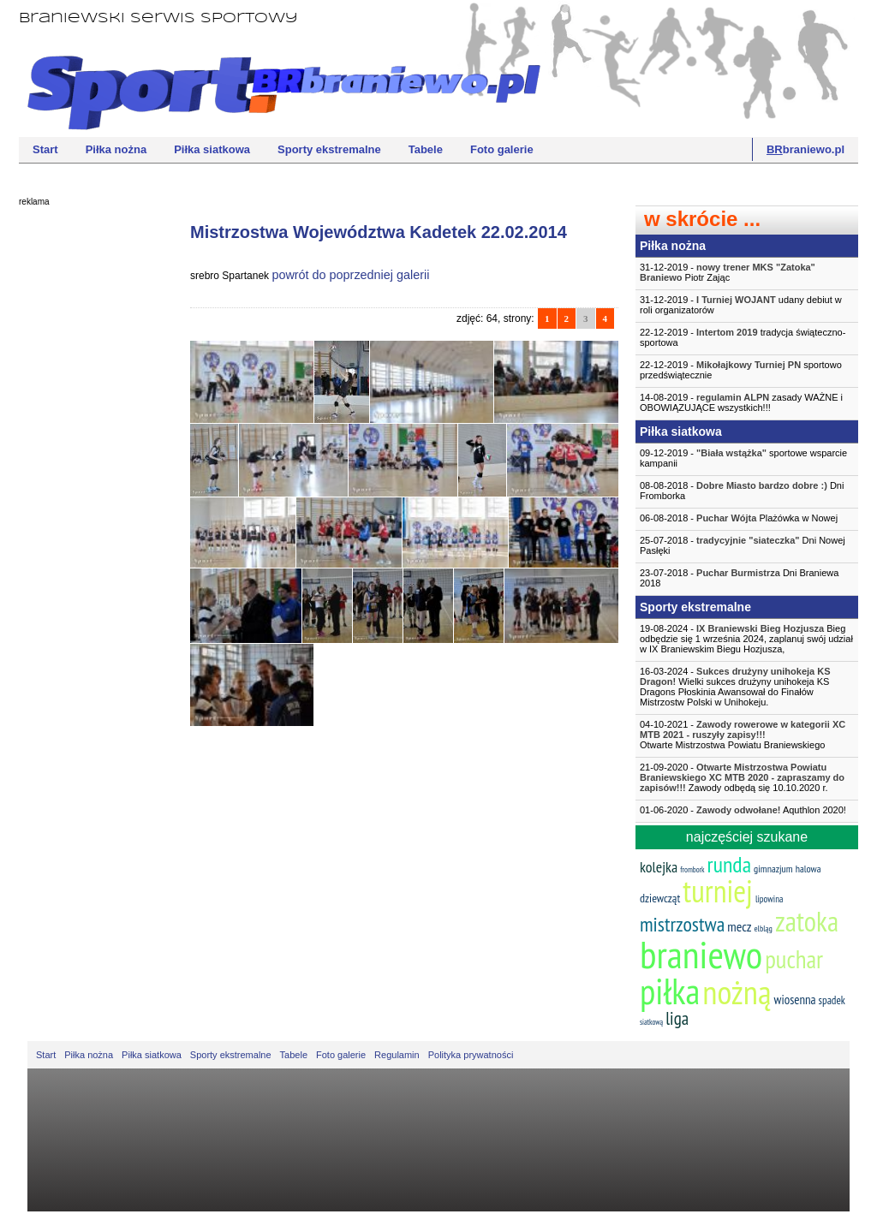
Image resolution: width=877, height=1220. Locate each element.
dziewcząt (660, 898)
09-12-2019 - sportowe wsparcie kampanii (743, 458)
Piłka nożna (116, 149)
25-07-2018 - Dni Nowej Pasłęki (742, 545)
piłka (670, 991)
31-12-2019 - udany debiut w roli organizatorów (741, 305)
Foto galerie (502, 149)
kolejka (658, 867)
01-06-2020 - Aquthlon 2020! (743, 810)
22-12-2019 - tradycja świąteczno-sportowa (742, 337)
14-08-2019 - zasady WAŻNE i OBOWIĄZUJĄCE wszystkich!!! (741, 402)
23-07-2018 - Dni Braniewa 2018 (739, 578)
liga (677, 1018)
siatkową (651, 1022)
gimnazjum (773, 868)
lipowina (769, 899)
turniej (718, 891)
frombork (692, 869)
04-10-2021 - (747, 734)
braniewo (701, 954)
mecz (739, 926)
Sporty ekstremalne (329, 149)
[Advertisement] (87, 475)
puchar (794, 959)
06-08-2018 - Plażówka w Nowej (739, 518)
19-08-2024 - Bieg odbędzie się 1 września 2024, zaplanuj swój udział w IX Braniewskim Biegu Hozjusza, (746, 638)
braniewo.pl (805, 149)
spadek (832, 1000)
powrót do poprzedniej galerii (350, 275)
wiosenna (795, 999)
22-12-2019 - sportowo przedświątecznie (741, 370)
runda (729, 864)
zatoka (806, 920)
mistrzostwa (682, 924)
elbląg (763, 928)
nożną (736, 992)
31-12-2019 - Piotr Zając (727, 272)
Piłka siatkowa (212, 149)
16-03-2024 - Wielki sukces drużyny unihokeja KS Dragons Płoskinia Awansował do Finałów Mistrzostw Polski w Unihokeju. (735, 686)
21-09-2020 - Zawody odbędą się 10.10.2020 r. (742, 777)
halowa (808, 868)
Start (45, 149)
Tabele (426, 149)
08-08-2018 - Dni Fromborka (742, 490)
